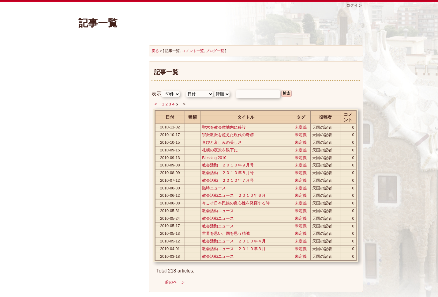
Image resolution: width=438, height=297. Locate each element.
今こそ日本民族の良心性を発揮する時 (236, 203)
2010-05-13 (170, 233)
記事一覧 (98, 23)
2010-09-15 (170, 150)
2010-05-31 (170, 211)
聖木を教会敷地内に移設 (224, 127)
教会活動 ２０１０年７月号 (228, 180)
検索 (286, 93)
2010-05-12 (170, 241)
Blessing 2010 (214, 158)
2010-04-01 (170, 249)
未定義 (301, 127)
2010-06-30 (170, 188)
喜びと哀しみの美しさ (222, 142)
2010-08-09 (170, 173)
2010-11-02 (170, 127)
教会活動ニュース (218, 211)
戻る (155, 51)
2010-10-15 (170, 142)
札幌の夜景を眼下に (220, 150)
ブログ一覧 (215, 51)
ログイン (354, 5)
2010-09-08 (170, 165)
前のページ (175, 282)
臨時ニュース (214, 188)
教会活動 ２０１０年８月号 (228, 173)
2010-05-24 (170, 218)
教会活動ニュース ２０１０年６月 (234, 195)
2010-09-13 (170, 158)
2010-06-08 (170, 203)
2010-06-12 (170, 195)
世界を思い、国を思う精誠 (226, 233)
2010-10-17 (170, 135)
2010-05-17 (170, 226)
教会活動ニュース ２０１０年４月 (234, 241)
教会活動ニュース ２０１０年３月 (234, 249)
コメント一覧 (193, 51)
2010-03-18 (170, 256)
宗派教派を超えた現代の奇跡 (228, 135)
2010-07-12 (170, 180)
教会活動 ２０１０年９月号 (228, 165)
